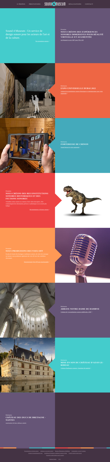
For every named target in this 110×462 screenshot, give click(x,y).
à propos (21, 4)
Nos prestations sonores (42, 41)
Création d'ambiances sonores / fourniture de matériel (75, 368)
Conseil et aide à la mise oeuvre (75, 453)
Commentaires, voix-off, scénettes (79, 451)
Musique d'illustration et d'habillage (62, 451)
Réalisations (75, 4)
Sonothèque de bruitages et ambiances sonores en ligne (55, 453)
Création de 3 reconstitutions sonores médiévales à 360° (76, 312)
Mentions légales (52, 459)
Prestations (35, 4)
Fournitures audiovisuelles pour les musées (55, 455)
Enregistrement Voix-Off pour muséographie (36, 262)
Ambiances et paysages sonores (46, 451)
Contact (89, 4)
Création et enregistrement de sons (35, 453)
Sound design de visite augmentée (70, 147)
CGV (59, 459)
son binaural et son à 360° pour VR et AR (72, 40)
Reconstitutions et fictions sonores (39, 209)
